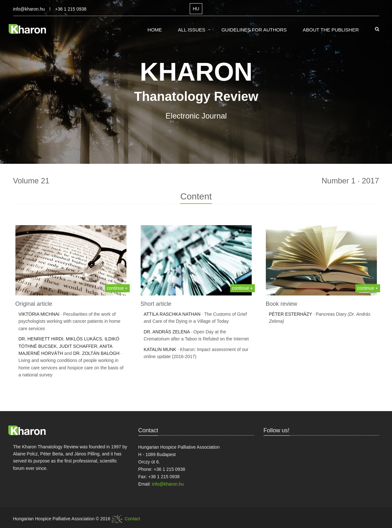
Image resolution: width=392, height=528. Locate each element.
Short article (156, 304)
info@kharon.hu (29, 9)
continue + (117, 288)
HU (196, 8)
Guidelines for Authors (254, 29)
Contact (132, 518)
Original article (33, 304)
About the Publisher (331, 29)
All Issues (191, 29)
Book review (281, 304)
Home (154, 29)
